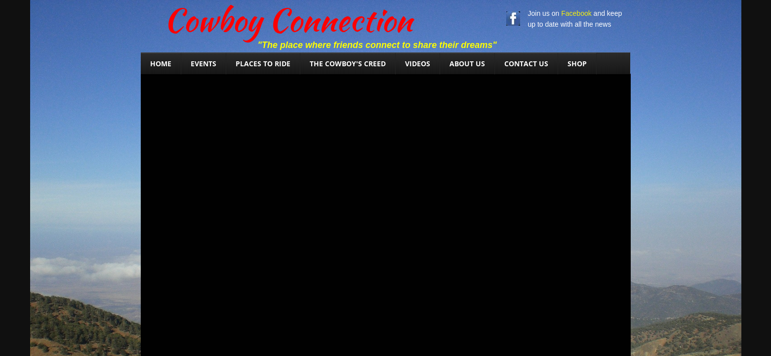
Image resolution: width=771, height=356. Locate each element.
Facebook (576, 13)
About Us (467, 63)
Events (203, 63)
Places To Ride (263, 63)
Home (160, 63)
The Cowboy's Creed (348, 63)
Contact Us (526, 63)
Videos (417, 63)
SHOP (577, 63)
